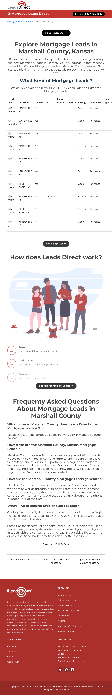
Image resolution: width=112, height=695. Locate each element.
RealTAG (62, 621)
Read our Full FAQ (56, 544)
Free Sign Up (56, 33)
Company (11, 646)
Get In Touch (13, 661)
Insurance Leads (65, 595)
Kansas (30, 21)
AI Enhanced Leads (67, 631)
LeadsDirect (63, 615)
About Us (11, 651)
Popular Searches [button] (22, 559)
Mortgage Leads (15, 21)
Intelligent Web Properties (70, 626)
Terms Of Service (72, 686)
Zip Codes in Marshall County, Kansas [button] (89, 561)
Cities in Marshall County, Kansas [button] (56, 561)
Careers (11, 656)
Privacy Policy (88, 686)
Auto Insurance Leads (68, 600)
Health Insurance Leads (69, 610)
